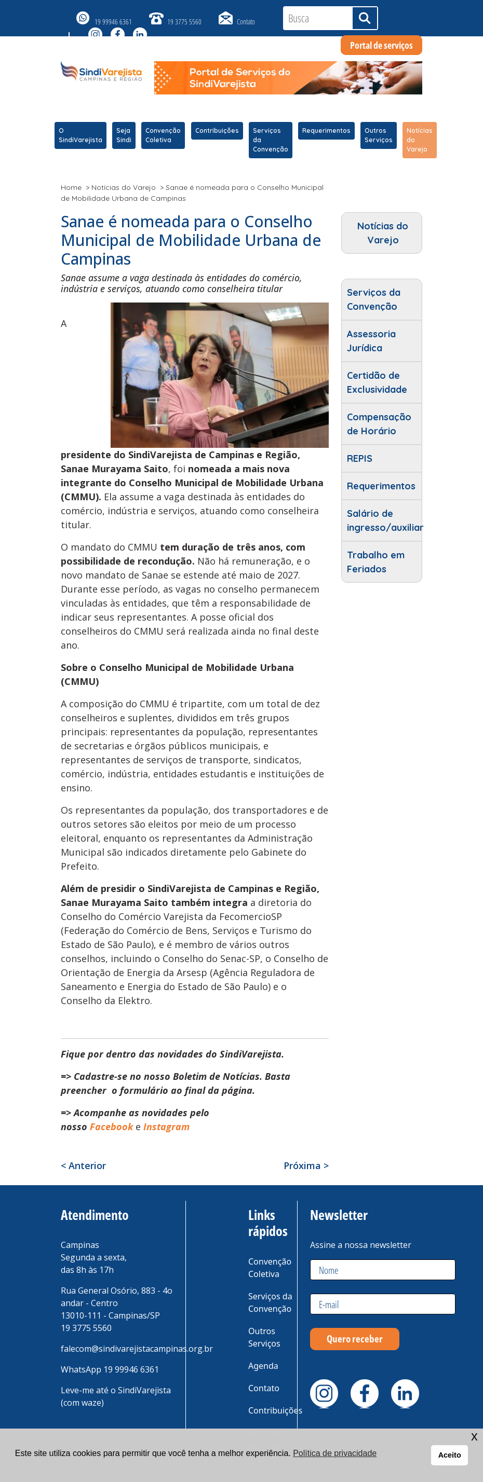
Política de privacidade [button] (335, 1453)
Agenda (263, 1365)
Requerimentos (326, 130)
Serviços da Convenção (270, 140)
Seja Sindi (123, 135)
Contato (246, 21)
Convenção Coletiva (163, 135)
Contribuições (217, 130)
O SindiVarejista (80, 135)
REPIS (359, 458)
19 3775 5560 (184, 21)
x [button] (474, 1436)
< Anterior (83, 1165)
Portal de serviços (381, 45)
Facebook (111, 1126)
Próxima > (306, 1165)
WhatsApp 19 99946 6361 (110, 1369)
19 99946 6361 (113, 21)
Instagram (167, 1126)
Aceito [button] (449, 1455)
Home (71, 187)
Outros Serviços (379, 135)
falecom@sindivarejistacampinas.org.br (137, 1348)
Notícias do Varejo (420, 140)
